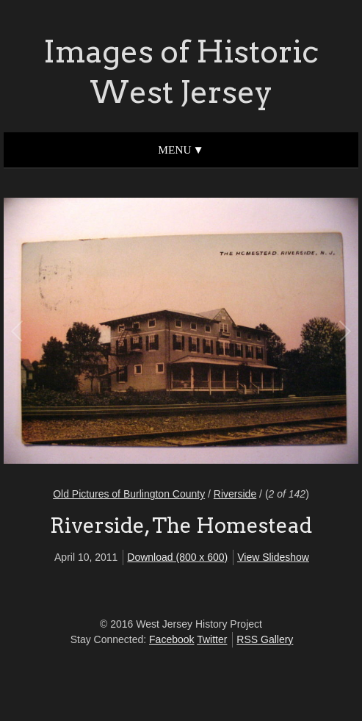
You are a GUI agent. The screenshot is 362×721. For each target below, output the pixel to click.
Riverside (235, 494)
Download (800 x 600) (177, 557)
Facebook (171, 639)
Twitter (212, 639)
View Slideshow (273, 557)
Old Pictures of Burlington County (129, 494)
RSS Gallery (264, 639)
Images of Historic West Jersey (181, 71)
